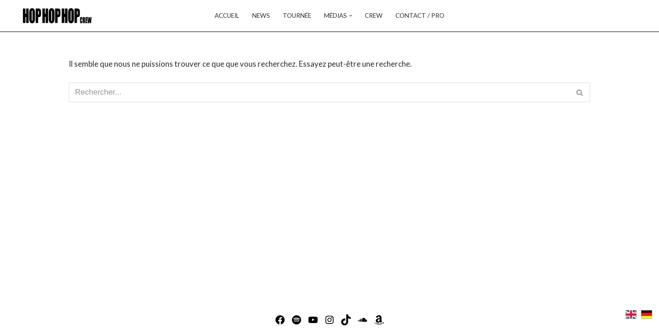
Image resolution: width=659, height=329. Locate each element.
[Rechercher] (319, 92)
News (261, 15)
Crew (374, 15)
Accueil (227, 15)
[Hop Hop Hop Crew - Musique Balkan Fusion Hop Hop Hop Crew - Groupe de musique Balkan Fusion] (55, 15)
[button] (350, 15)
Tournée (297, 15)
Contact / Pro (419, 15)
